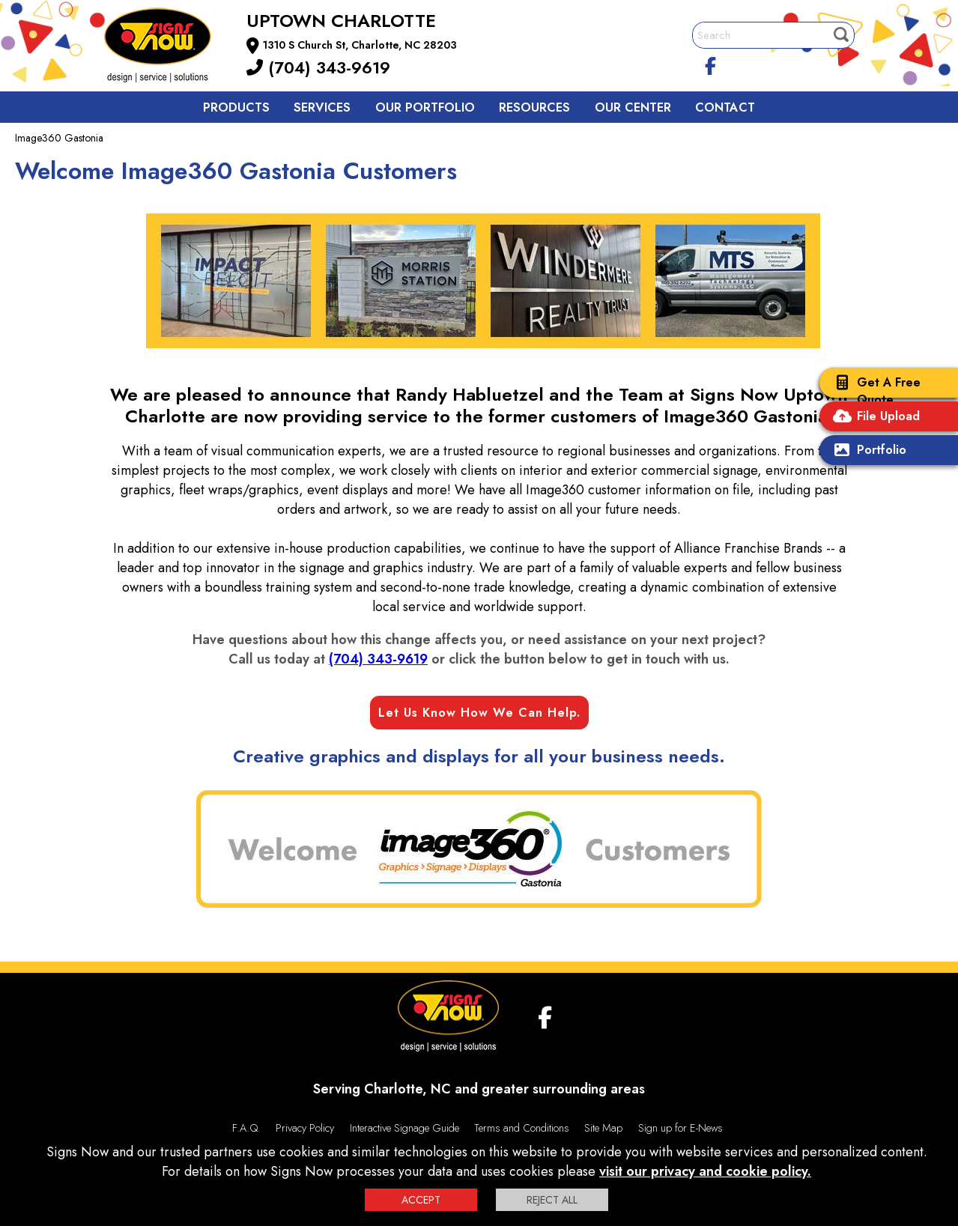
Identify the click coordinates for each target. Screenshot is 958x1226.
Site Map (603, 1127)
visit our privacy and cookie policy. (705, 1171)
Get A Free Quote (874, 391)
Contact (725, 107)
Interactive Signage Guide (404, 1127)
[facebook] (710, 63)
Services (322, 107)
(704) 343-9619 (318, 67)
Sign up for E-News (680, 1127)
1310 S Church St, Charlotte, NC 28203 (360, 44)
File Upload (873, 417)
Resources (534, 107)
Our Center (633, 107)
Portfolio (866, 451)
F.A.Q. (246, 1127)
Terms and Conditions (521, 1127)
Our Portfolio (425, 107)
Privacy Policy (305, 1127)
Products (236, 107)
